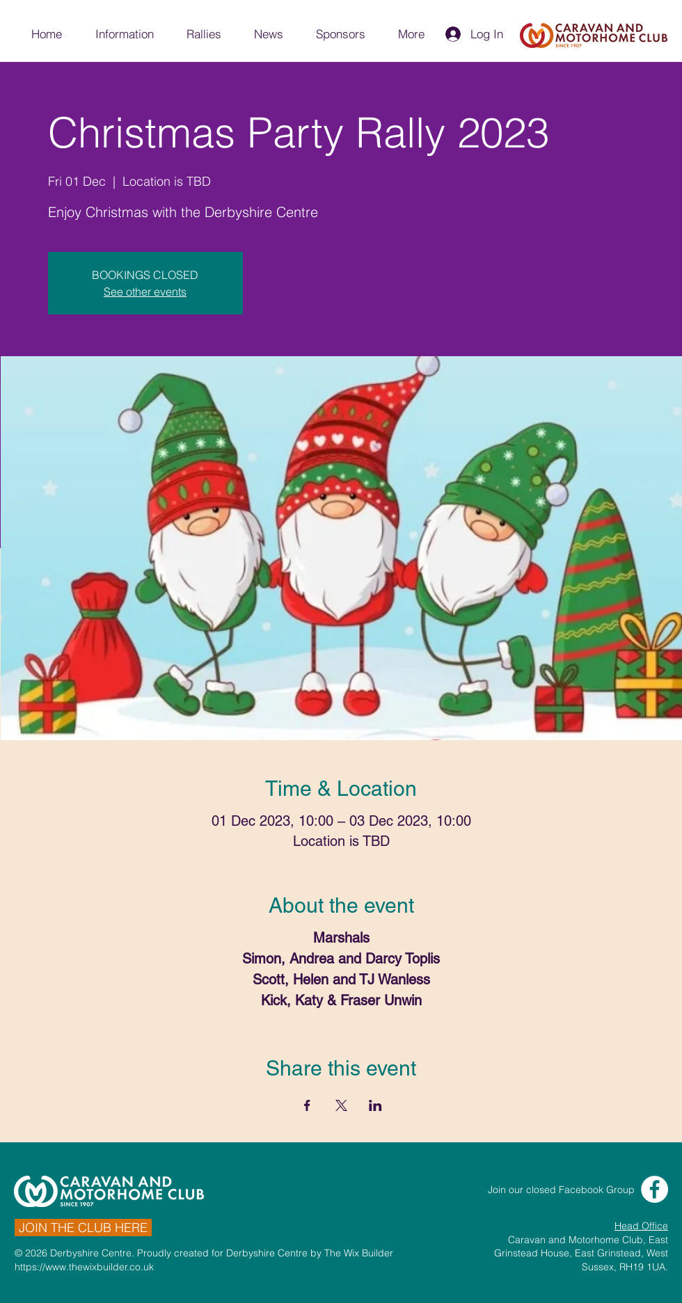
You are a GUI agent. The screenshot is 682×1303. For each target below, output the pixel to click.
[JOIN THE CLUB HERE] (83, 1227)
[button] (124, 34)
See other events (145, 291)
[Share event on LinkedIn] (375, 1105)
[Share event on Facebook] (307, 1105)
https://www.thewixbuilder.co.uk (84, 1267)
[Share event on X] (341, 1105)
